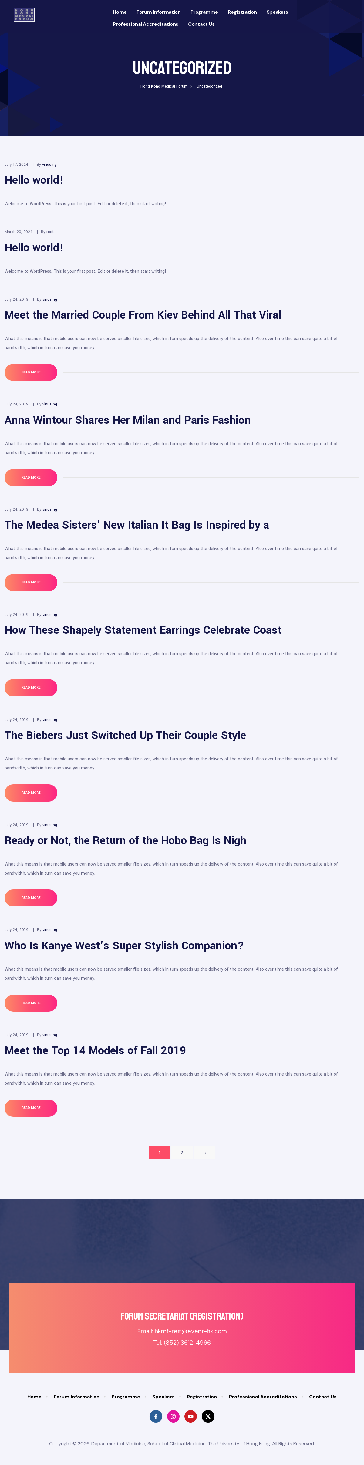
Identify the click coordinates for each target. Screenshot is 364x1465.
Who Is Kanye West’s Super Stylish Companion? (124, 945)
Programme (204, 12)
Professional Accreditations (145, 24)
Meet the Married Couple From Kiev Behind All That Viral (143, 315)
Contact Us (201, 24)
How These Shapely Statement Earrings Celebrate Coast (143, 630)
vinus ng (49, 164)
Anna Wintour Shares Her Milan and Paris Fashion (128, 420)
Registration (242, 12)
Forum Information (158, 12)
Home (120, 12)
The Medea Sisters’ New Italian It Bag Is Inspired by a (137, 525)
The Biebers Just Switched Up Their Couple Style (125, 735)
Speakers (277, 12)
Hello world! (34, 180)
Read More (38, 369)
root (50, 232)
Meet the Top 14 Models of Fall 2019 (95, 1050)
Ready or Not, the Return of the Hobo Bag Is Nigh (125, 840)
